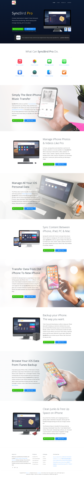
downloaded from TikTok (18, 109)
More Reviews (15, 385)
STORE (57, 2)
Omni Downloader (36, 458)
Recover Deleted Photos (57, 456)
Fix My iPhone (35, 464)
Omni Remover (36, 460)
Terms (44, 462)
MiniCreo (27, 472)
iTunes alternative (32, 103)
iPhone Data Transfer (27, 193)
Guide (35, 31)
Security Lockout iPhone (62, 462)
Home (53, 2)
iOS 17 (33, 31)
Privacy (44, 464)
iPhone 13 (30, 280)
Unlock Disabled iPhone (57, 460)
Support (69, 2)
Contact (44, 458)
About (44, 456)
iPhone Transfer (18, 458)
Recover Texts (58, 458)
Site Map (39, 472)
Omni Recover (35, 462)
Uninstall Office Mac (61, 464)
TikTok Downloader (66, 458)
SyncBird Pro (49, 239)
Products (63, 2)
